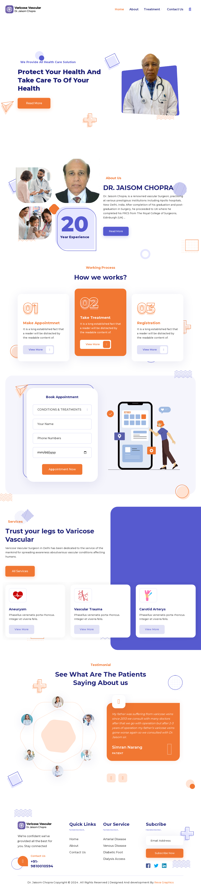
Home (119, 9)
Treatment (153, 9)
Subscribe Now (165, 850)
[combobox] (62, 406)
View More (41, 346)
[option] (35, 608)
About (133, 9)
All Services (20, 568)
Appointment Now (62, 466)
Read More (34, 100)
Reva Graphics (164, 879)
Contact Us (175, 9)
